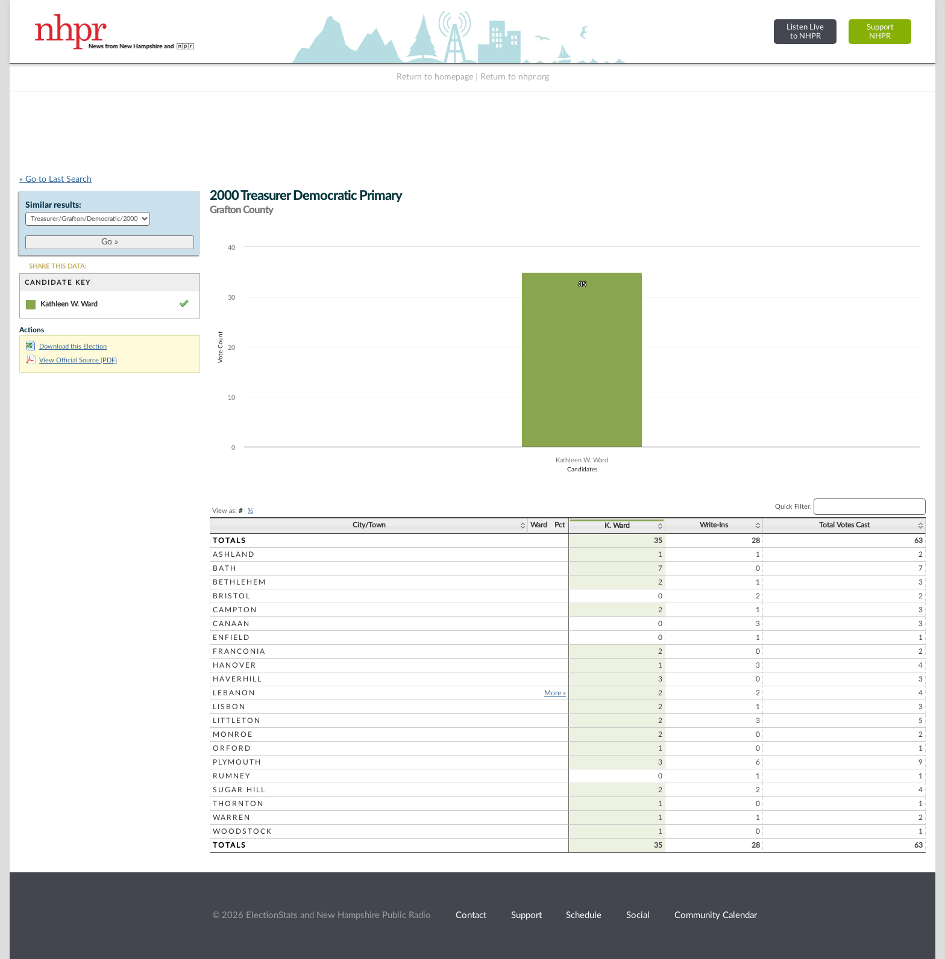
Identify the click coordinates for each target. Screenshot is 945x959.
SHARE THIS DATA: (57, 266)
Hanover (235, 665)
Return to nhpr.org (514, 77)
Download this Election (66, 346)
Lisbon (229, 706)
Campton (235, 609)
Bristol (232, 596)
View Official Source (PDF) (71, 360)
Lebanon (234, 693)
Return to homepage (435, 77)
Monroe (233, 734)
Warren (232, 817)
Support (526, 915)
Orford (232, 748)
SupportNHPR (880, 31)
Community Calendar (715, 915)
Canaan (231, 623)
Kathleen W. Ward (69, 304)
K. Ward (617, 525)
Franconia (239, 651)
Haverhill (237, 679)
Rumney (232, 776)
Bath (225, 568)
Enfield (231, 637)
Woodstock (242, 831)
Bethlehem (239, 582)
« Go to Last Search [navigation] (55, 179)
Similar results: (53, 205)
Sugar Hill (239, 789)
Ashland (234, 554)
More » (555, 693)
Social (638, 915)
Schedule (583, 915)
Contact (471, 915)
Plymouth (237, 762)
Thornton (238, 803)
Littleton (237, 720)
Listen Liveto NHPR (805, 31)
